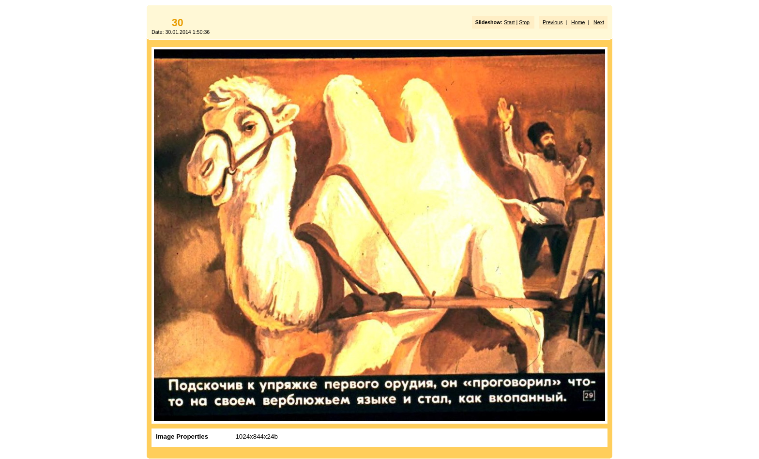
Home (578, 22)
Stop (524, 22)
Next (598, 22)
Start (509, 22)
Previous (552, 22)
